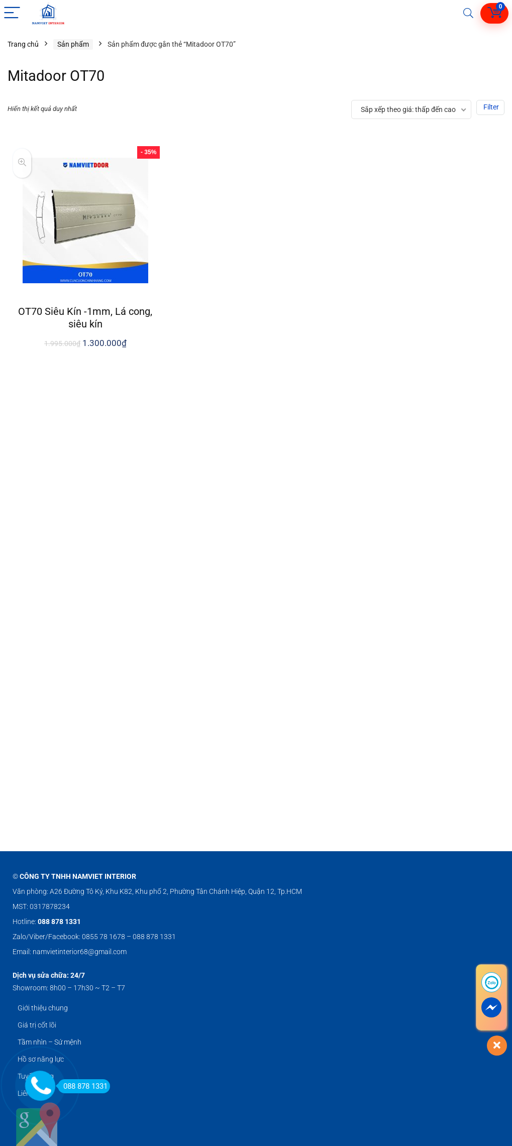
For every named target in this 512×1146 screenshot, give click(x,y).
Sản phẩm (73, 44)
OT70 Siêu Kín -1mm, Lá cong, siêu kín (85, 317)
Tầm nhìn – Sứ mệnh (49, 1042)
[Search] (468, 13)
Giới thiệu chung (43, 1008)
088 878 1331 (83, 1086)
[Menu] (12, 13)
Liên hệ (28, 1093)
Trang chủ (23, 44)
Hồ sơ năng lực (41, 1059)
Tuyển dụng (36, 1076)
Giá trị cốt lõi (37, 1025)
